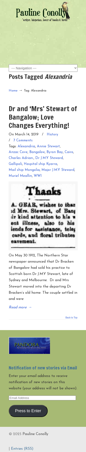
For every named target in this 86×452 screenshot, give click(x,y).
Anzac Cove (18, 152)
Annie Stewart (48, 146)
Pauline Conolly (43, 11)
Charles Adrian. (21, 158)
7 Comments (23, 140)
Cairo (69, 152)
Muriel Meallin (20, 176)
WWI (38, 176)
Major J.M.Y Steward (58, 170)
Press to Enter (28, 411)
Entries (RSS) (22, 449)
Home (13, 90)
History (52, 134)
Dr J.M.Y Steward (49, 158)
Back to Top (71, 318)
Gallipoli (15, 164)
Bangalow (37, 152)
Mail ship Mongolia (24, 170)
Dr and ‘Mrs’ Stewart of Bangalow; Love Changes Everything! (43, 117)
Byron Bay (55, 152)
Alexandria (26, 146)
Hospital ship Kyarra (40, 164)
